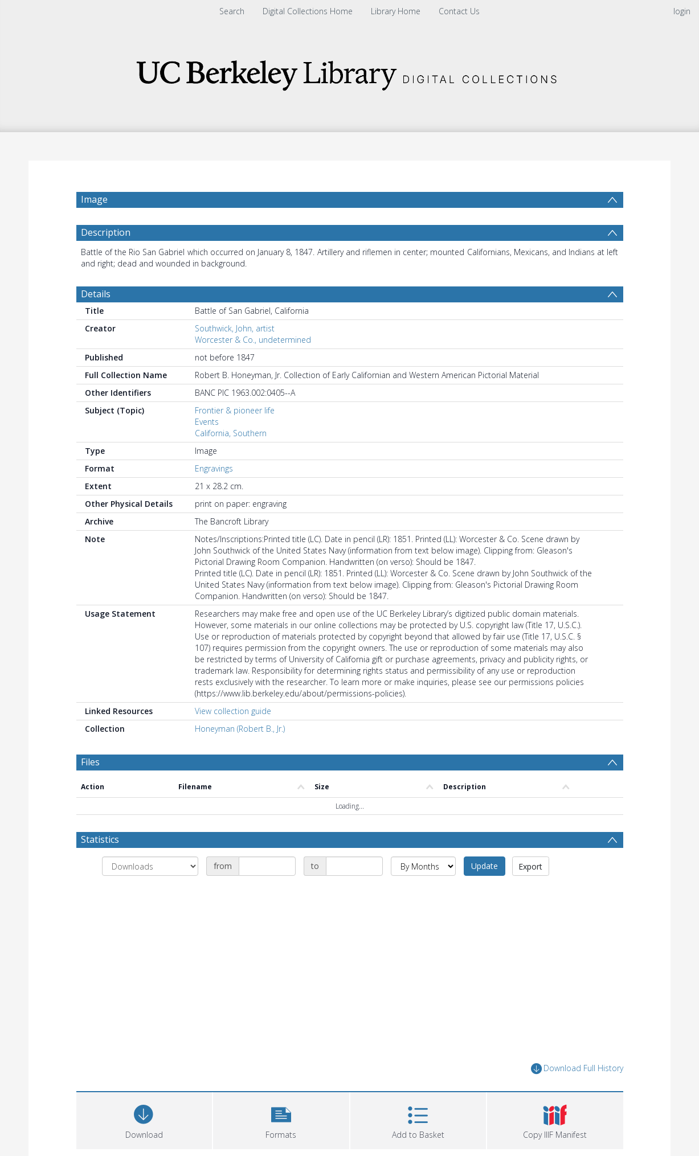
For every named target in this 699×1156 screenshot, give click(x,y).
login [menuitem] (681, 11)
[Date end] (354, 866)
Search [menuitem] (231, 11)
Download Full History (577, 1069)
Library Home (395, 11)
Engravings (214, 468)
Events (207, 421)
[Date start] (267, 866)
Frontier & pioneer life (235, 410)
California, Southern (231, 433)
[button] (281, 1119)
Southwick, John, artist (235, 328)
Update (484, 865)
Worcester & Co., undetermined (253, 339)
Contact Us (459, 11)
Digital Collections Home (308, 11)
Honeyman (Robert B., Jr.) (240, 728)
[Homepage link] (349, 72)
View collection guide (233, 711)
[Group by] (150, 866)
